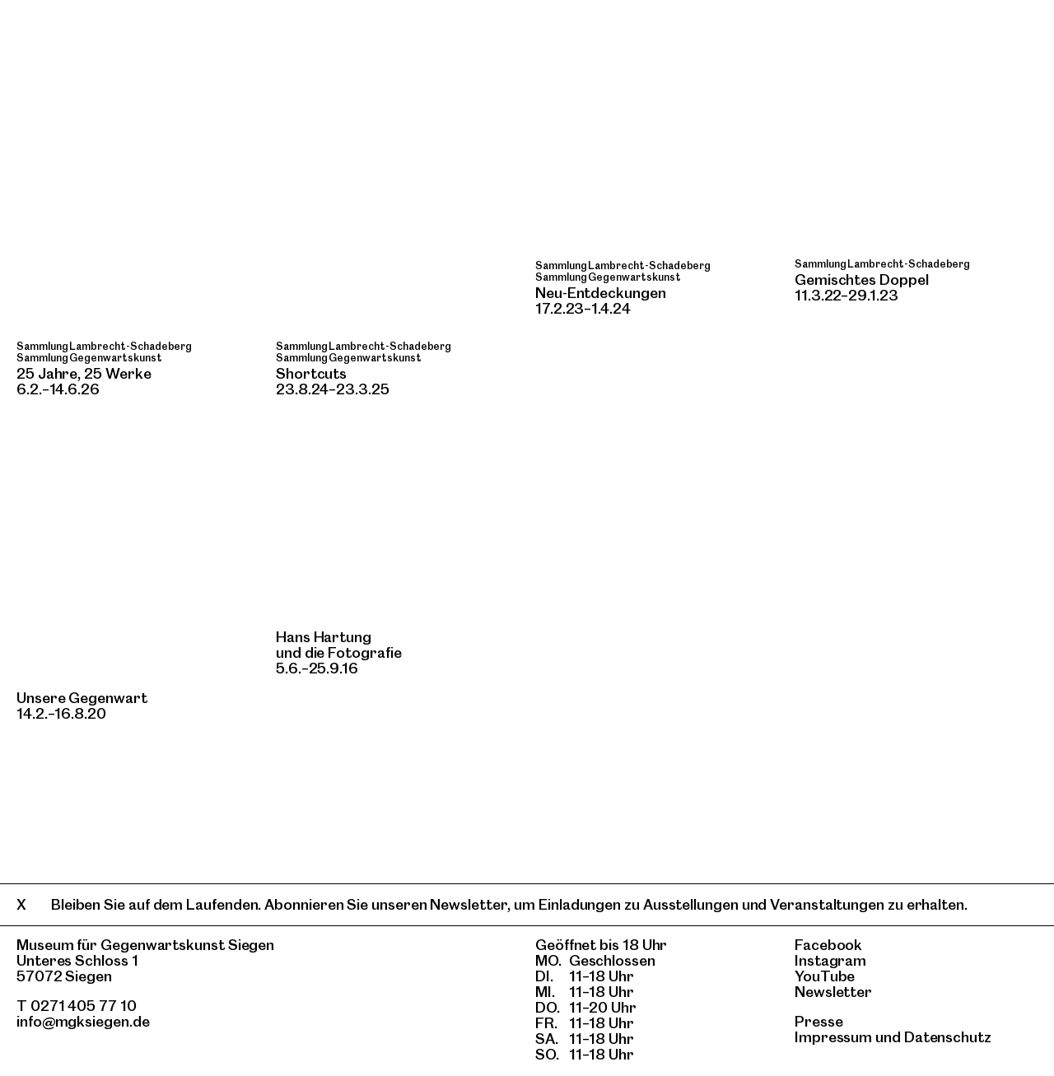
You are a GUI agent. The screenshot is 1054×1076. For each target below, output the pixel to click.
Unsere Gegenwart (81, 697)
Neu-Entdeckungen (600, 292)
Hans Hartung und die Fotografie (338, 644)
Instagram (830, 960)
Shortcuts (311, 373)
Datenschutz (947, 1037)
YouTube (825, 976)
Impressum (833, 1037)
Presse (819, 1021)
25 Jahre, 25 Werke (83, 373)
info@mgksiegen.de (83, 1021)
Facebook (828, 944)
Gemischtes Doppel (862, 279)
